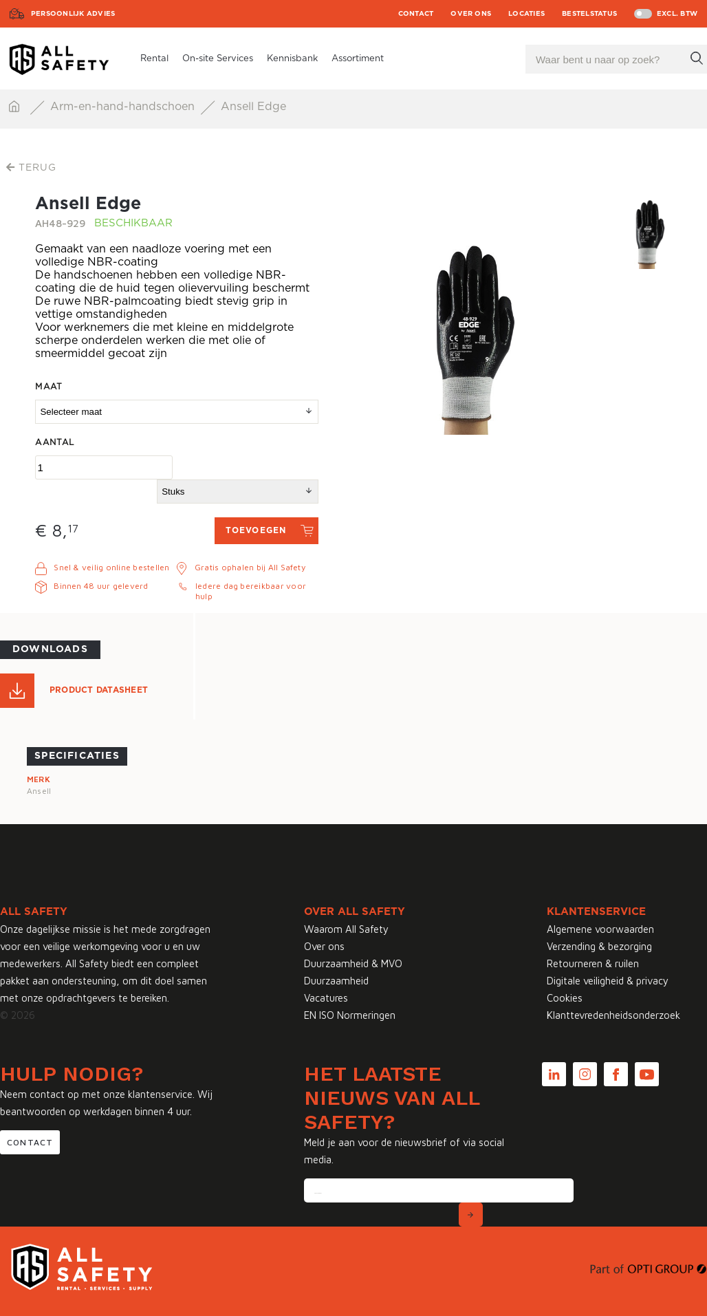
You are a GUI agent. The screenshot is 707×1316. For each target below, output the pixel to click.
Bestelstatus (589, 13)
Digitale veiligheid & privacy (607, 980)
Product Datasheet (99, 690)
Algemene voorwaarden (600, 929)
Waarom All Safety (346, 929)
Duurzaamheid (336, 980)
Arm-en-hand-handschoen (124, 106)
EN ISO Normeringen (349, 1015)
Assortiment (357, 58)
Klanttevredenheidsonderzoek (613, 1015)
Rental (154, 58)
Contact (416, 13)
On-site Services (217, 58)
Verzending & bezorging (599, 946)
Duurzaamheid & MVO (353, 963)
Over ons (470, 13)
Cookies (565, 998)
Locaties (526, 13)
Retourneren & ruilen (593, 963)
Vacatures (326, 998)
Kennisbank (292, 58)
